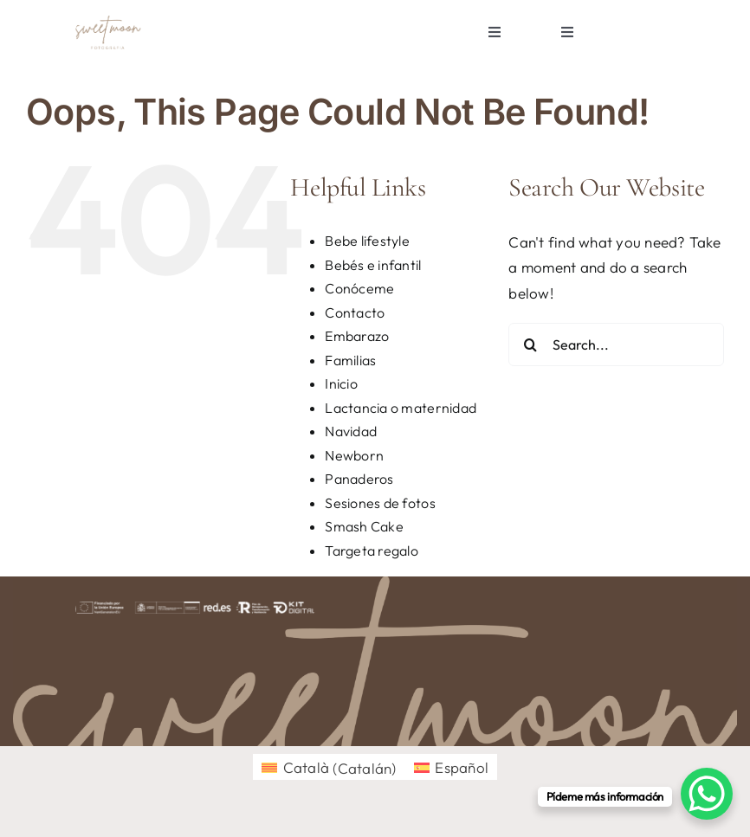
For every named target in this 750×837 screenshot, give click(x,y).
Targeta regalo (371, 550)
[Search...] (616, 344)
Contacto (355, 312)
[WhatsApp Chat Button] (707, 794)
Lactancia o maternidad (400, 407)
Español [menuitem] (461, 767)
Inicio (341, 383)
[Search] (530, 344)
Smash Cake (364, 526)
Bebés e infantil (373, 265)
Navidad (351, 431)
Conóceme (359, 288)
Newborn (354, 455)
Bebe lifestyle (367, 240)
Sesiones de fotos (380, 503)
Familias (350, 360)
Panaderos (359, 478)
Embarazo (357, 335)
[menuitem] (329, 767)
